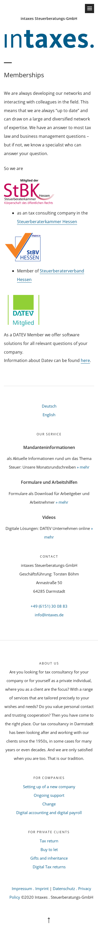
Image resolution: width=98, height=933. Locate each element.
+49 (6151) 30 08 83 (49, 606)
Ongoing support (49, 795)
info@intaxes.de (49, 614)
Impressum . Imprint (30, 888)
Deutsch (49, 406)
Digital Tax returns (49, 866)
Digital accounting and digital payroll (49, 812)
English (49, 414)
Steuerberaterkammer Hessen (47, 221)
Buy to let (49, 849)
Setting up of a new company (49, 786)
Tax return (49, 840)
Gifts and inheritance (49, 858)
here (85, 360)
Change (49, 803)
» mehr (83, 467)
